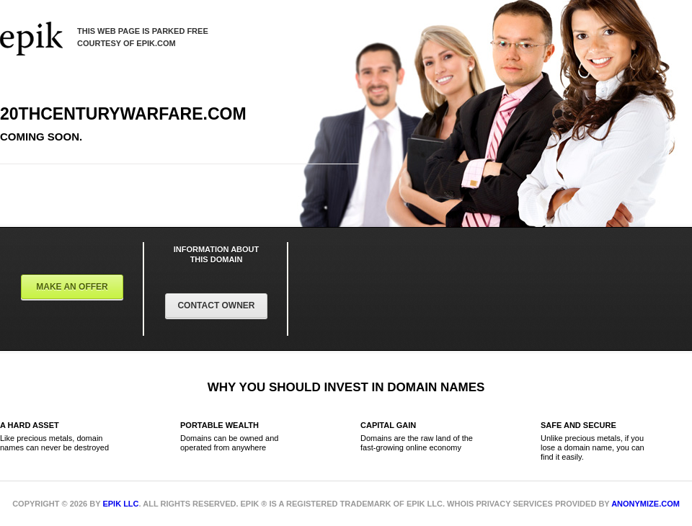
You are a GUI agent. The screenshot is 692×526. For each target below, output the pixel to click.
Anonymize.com (645, 503)
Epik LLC (120, 503)
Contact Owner (215, 305)
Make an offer (72, 287)
